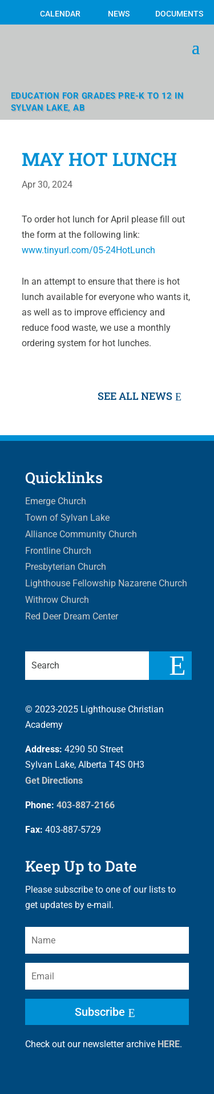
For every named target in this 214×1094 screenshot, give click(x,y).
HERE (169, 1044)
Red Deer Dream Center (71, 616)
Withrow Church (57, 599)
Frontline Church (58, 550)
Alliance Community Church (81, 534)
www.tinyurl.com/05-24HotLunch (88, 250)
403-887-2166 (85, 805)
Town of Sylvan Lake (67, 517)
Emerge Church (55, 501)
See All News (135, 396)
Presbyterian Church (65, 566)
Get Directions (54, 780)
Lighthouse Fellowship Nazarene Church (106, 583)
